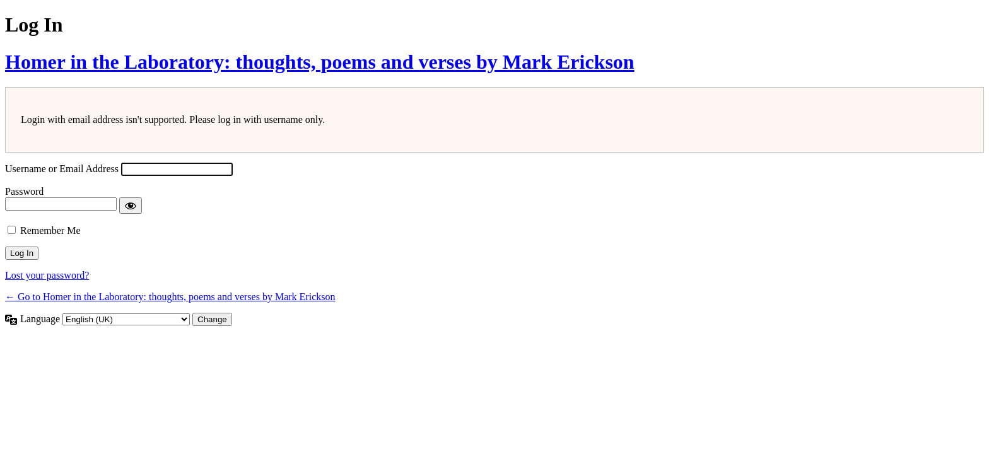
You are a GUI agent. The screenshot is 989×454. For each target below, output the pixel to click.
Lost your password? (47, 275)
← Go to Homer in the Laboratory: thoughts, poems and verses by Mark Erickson (170, 296)
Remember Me (50, 230)
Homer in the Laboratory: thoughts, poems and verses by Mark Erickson (320, 61)
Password (24, 191)
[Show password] (130, 205)
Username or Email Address (62, 168)
